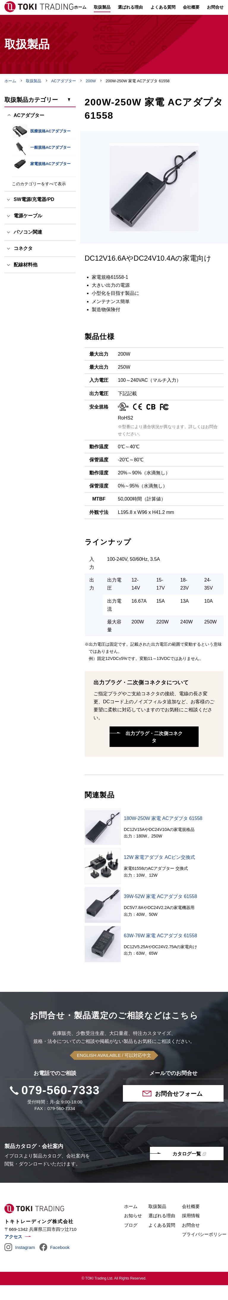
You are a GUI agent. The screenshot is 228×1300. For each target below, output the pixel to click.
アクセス (13, 1251)
